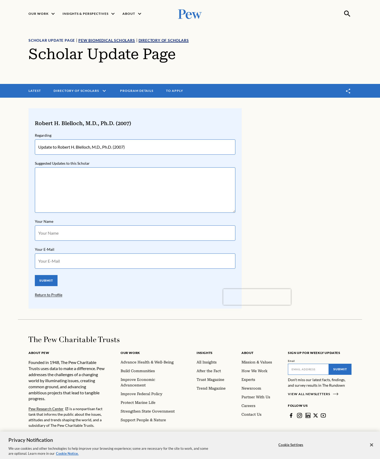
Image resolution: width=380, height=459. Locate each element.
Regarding (43, 135)
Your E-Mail (44, 249)
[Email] (308, 369)
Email (291, 360)
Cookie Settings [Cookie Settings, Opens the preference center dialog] (290, 449)
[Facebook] (291, 415)
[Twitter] (315, 415)
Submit (340, 369)
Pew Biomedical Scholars (106, 40)
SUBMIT (46, 280)
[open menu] (104, 91)
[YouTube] (323, 415)
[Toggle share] (348, 90)
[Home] (74, 339)
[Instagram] (299, 415)
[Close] (371, 449)
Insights (205, 353)
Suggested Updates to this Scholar (62, 163)
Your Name (44, 221)
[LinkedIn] (308, 415)
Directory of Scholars (164, 40)
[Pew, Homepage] (190, 13)
